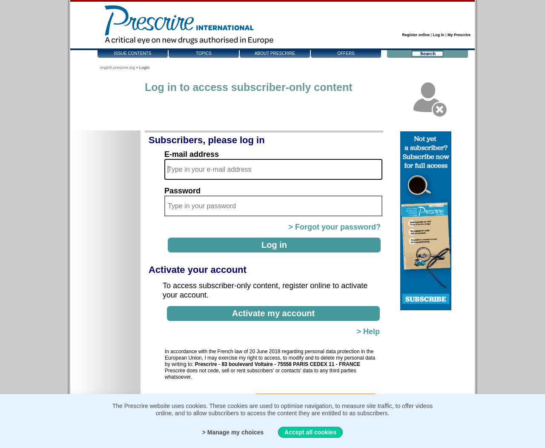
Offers (346, 53)
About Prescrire (275, 53)
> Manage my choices (233, 432)
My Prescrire (458, 35)
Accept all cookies (310, 432)
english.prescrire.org (117, 67)
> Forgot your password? (334, 227)
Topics (204, 53)
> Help (368, 331)
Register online (416, 35)
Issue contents (133, 53)
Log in (439, 35)
